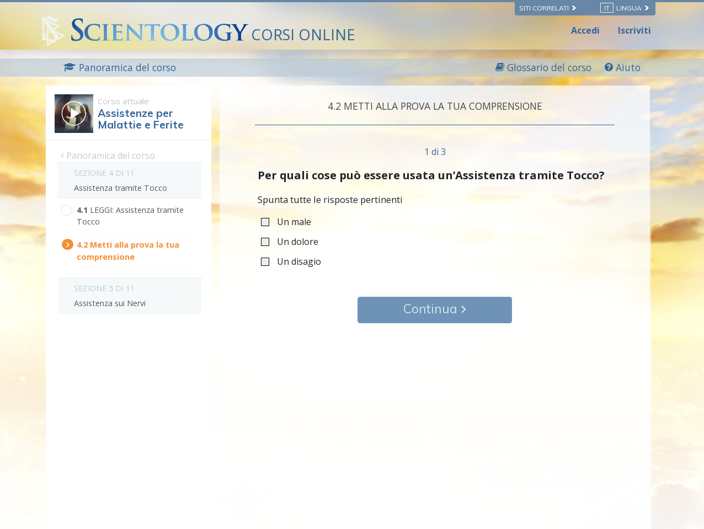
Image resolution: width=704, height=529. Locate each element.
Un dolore (293, 241)
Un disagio (294, 261)
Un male (289, 221)
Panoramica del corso (108, 155)
